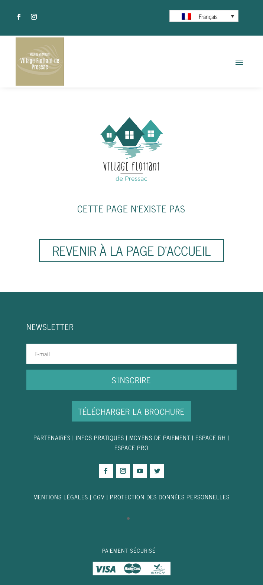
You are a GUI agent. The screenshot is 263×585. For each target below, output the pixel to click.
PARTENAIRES (52, 437)
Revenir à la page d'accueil (131, 250)
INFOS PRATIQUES (100, 437)
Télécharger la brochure (131, 411)
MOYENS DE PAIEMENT (159, 437)
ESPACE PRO (131, 447)
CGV (99, 497)
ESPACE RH (210, 437)
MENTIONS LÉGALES (60, 497)
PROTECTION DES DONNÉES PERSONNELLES (170, 497)
